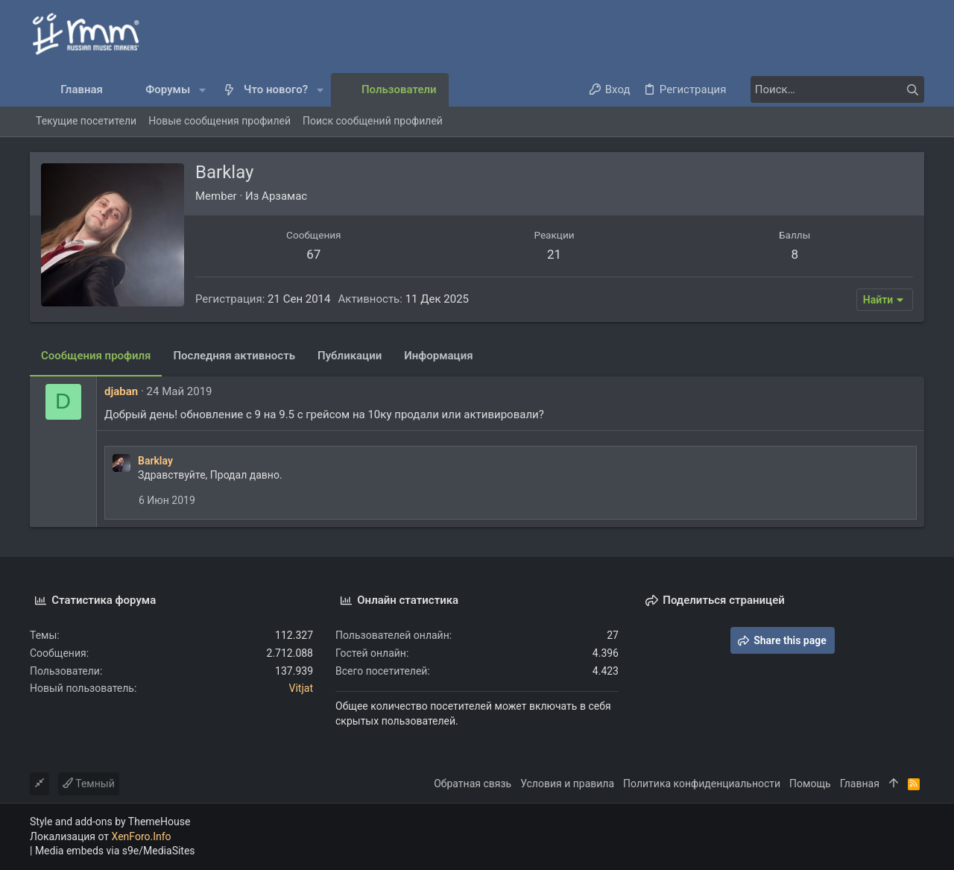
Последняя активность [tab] (234, 355)
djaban (121, 391)
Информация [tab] (438, 355)
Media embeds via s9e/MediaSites (115, 851)
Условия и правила (567, 783)
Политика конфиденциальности (701, 783)
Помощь (810, 783)
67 (313, 254)
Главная (859, 783)
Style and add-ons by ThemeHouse (110, 822)
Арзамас (284, 196)
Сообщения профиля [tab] (96, 355)
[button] (202, 89)
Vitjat (301, 688)
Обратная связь (472, 783)
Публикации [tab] (350, 355)
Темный (89, 783)
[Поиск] (831, 89)
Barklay (155, 461)
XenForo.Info (141, 836)
